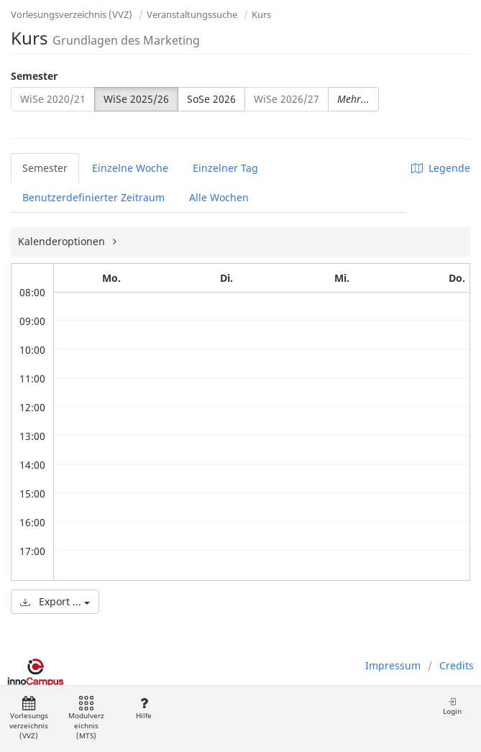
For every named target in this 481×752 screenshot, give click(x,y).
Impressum (393, 665)
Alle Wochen (219, 197)
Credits (456, 665)
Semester (34, 76)
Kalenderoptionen (63, 241)
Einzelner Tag (225, 168)
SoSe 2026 (211, 99)
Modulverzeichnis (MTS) (86, 718)
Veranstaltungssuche (192, 14)
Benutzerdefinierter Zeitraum (93, 197)
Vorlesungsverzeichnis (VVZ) (71, 14)
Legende (440, 168)
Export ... (55, 601)
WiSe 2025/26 (136, 99)
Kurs (261, 14)
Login (452, 706)
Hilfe (143, 708)
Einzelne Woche (130, 168)
